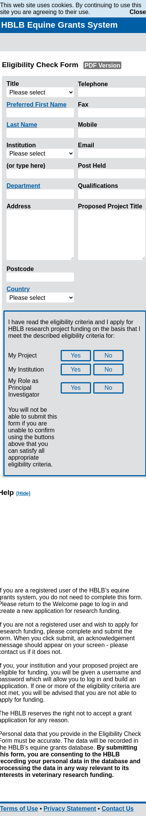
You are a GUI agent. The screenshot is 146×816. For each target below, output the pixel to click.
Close (137, 12)
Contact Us (117, 808)
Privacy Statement (70, 808)
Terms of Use (19, 808)
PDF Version (102, 65)
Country (18, 289)
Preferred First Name (36, 104)
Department (23, 186)
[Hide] (23, 493)
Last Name (21, 124)
